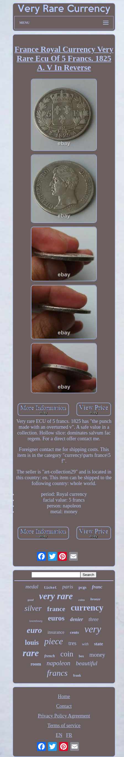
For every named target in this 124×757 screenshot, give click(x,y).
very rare (56, 596)
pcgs (82, 587)
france (56, 608)
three (94, 619)
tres (72, 643)
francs (57, 672)
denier (76, 619)
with (85, 644)
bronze (95, 599)
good (31, 599)
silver (33, 608)
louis (32, 642)
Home (64, 696)
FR (69, 735)
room (35, 664)
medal (31, 587)
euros (56, 618)
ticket (50, 588)
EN (59, 735)
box (81, 656)
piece (53, 641)
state (98, 643)
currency (87, 607)
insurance (56, 632)
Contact (64, 706)
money (97, 654)
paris (67, 587)
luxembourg (35, 620)
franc (97, 587)
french (49, 656)
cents (74, 632)
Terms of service (64, 725)
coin (66, 654)
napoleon (58, 663)
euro (34, 630)
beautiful (86, 663)
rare (31, 653)
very (93, 629)
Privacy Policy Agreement (64, 716)
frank (77, 675)
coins (81, 599)
